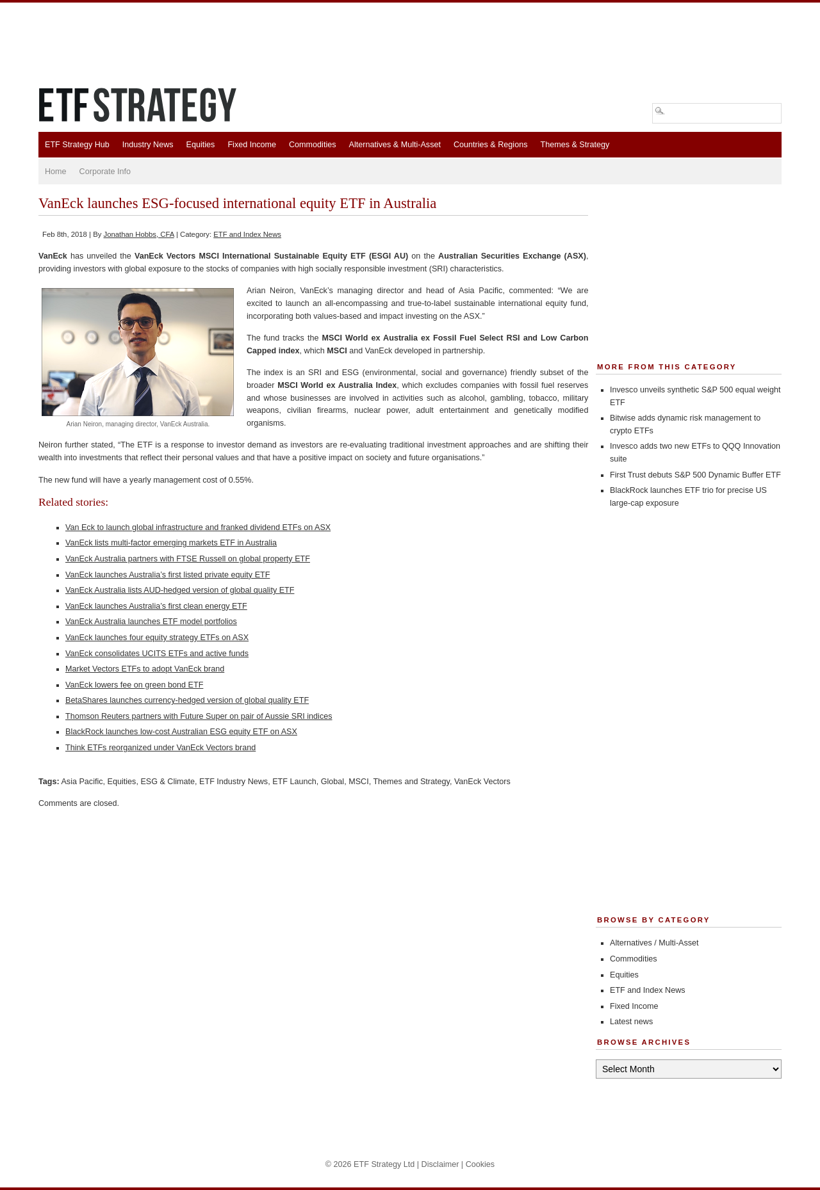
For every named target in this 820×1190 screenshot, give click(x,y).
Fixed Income (251, 144)
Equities (200, 144)
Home (56, 171)
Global (332, 781)
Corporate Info (105, 171)
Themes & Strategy (574, 144)
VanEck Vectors (482, 781)
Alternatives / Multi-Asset (654, 942)
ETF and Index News (247, 234)
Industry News (148, 144)
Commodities (312, 144)
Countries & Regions (491, 144)
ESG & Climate (167, 781)
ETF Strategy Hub (77, 144)
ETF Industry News (233, 781)
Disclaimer (440, 1164)
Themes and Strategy (411, 781)
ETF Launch (294, 781)
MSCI (358, 781)
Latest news (631, 1021)
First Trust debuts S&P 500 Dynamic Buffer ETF (695, 474)
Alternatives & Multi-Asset (394, 144)
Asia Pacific (81, 781)
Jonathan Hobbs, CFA (139, 234)
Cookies (480, 1164)
